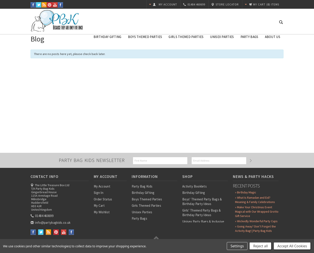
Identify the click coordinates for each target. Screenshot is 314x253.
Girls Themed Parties (186, 37)
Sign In (98, 193)
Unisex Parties (222, 37)
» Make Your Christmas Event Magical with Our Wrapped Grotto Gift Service (256, 211)
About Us (272, 37)
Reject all (260, 246)
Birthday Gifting (107, 37)
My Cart (99, 205)
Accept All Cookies (292, 246)
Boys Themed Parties (145, 37)
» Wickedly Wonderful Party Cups (256, 221)
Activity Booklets (194, 186)
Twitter (38, 5)
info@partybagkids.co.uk (50, 222)
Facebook (33, 5)
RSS (44, 5)
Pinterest (49, 5)
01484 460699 (42, 216)
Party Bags (249, 37)
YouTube (55, 5)
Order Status (103, 199)
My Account (102, 186)
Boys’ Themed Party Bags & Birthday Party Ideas (202, 201)
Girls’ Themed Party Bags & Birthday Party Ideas (201, 212)
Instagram (60, 5)
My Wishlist (102, 212)
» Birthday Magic (245, 192)
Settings (237, 246)
